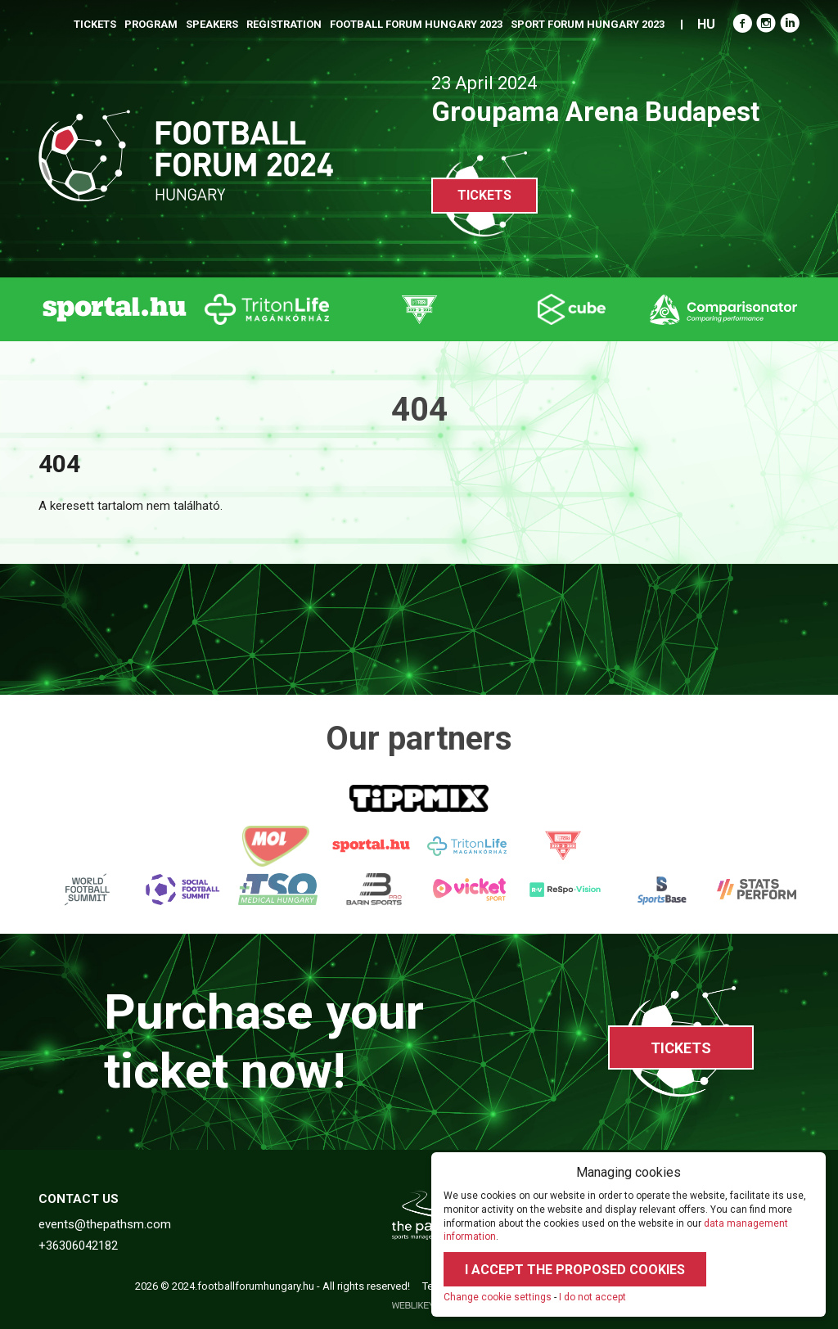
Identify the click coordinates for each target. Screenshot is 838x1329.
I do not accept (592, 1297)
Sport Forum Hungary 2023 (588, 24)
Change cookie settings (498, 1297)
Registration (284, 24)
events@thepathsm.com (104, 1224)
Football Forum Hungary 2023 (416, 24)
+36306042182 (78, 1245)
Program (151, 24)
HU (706, 24)
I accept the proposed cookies (575, 1269)
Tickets (95, 24)
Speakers (212, 24)
